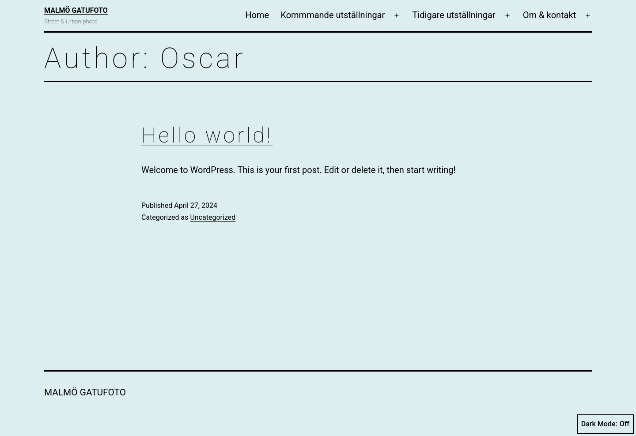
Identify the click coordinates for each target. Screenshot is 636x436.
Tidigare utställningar (454, 15)
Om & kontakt (549, 15)
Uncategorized (212, 217)
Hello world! (207, 135)
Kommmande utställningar (332, 15)
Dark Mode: (605, 424)
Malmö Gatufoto (76, 10)
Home (257, 15)
